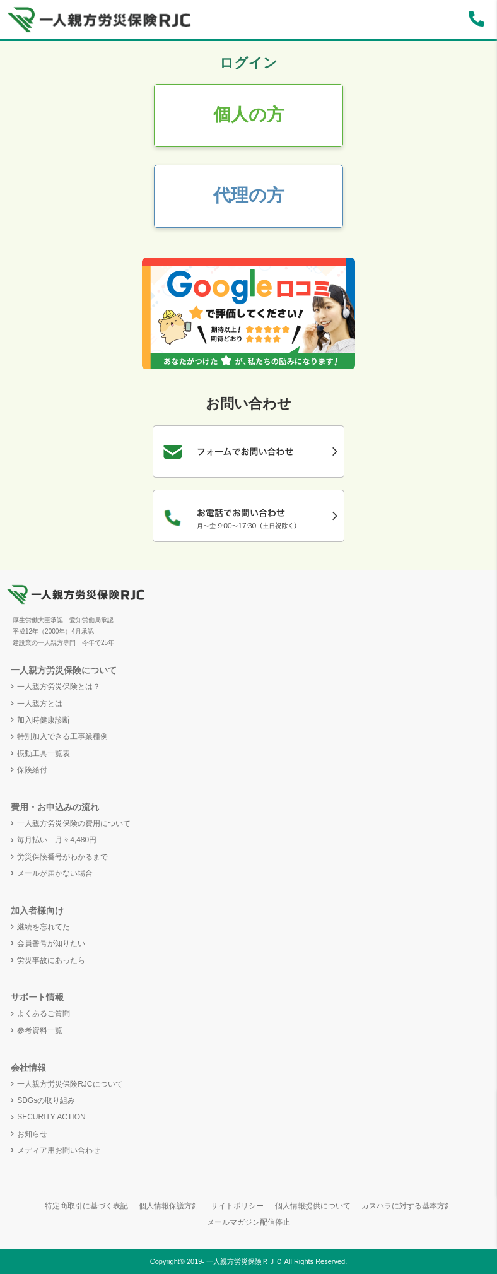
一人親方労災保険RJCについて (69, 1084)
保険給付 (32, 769)
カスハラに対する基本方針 (406, 1205)
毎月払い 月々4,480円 (56, 839)
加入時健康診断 (43, 720)
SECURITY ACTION (51, 1116)
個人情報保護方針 (169, 1205)
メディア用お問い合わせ (58, 1150)
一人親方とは (39, 703)
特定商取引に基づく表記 (86, 1205)
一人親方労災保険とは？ (58, 686)
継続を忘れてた (43, 927)
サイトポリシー (237, 1205)
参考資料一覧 (39, 1030)
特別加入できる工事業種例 (62, 736)
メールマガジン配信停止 (248, 1222)
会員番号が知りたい (51, 943)
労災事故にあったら (51, 960)
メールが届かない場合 (55, 873)
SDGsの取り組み (46, 1100)
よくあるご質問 (43, 1013)
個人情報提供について (313, 1205)
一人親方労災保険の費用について (74, 823)
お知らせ (32, 1133)
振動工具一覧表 (43, 753)
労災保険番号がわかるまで (62, 856)
